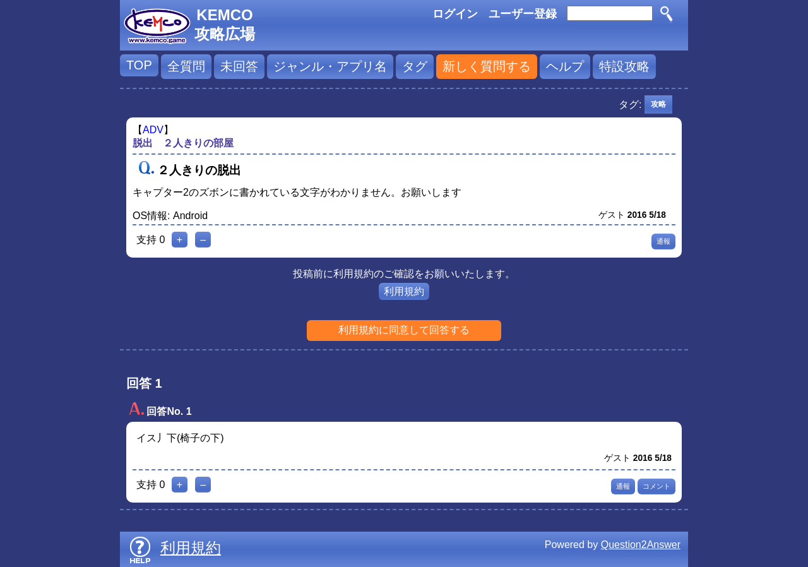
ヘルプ (565, 66)
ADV (153, 129)
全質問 (186, 66)
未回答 (239, 66)
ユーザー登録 (523, 14)
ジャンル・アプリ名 (330, 66)
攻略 (658, 104)
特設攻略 (624, 66)
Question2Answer (640, 544)
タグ (414, 66)
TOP (139, 65)
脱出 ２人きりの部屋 (183, 143)
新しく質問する (487, 66)
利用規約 (404, 291)
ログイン (455, 14)
